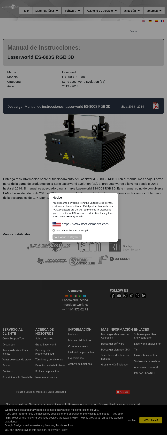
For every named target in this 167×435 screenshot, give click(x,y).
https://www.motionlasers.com (81, 224)
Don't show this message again (71, 230)
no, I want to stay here (67, 237)
